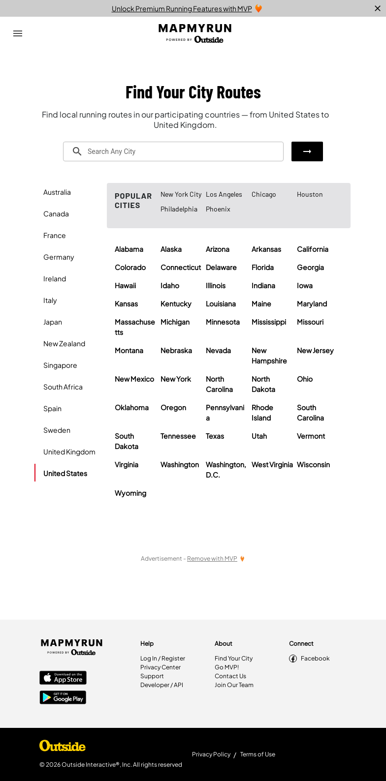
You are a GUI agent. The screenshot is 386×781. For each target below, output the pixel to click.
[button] (307, 151)
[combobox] (173, 151)
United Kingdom (69, 451)
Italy (50, 300)
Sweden (56, 429)
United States (65, 473)
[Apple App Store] (63, 679)
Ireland (54, 278)
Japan (52, 321)
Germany (58, 256)
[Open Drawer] (18, 33)
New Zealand (64, 343)
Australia (57, 191)
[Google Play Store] (63, 698)
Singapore (60, 364)
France (54, 235)
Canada (56, 213)
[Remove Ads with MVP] (216, 558)
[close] (377, 8)
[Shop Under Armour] (62, 748)
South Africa (63, 386)
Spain (52, 408)
